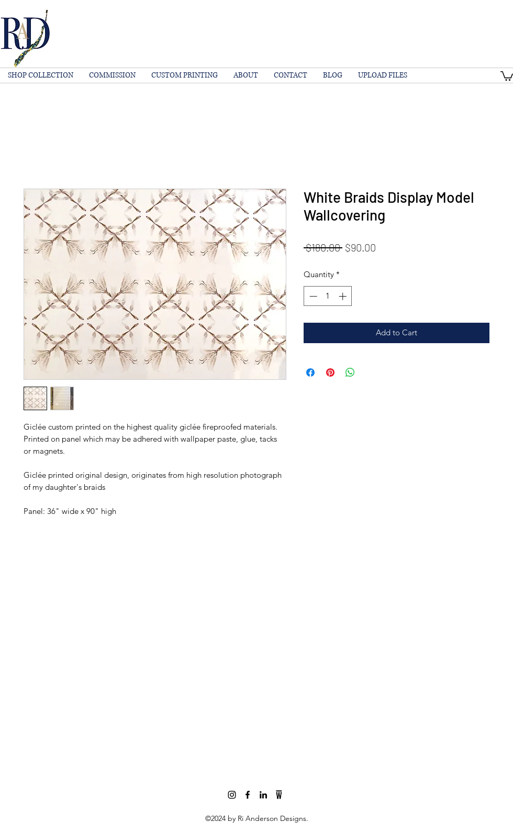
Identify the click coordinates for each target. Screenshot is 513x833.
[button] (506, 75)
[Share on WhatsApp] (350, 372)
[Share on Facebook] (310, 372)
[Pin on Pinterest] (330, 372)
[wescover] (279, 795)
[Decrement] (312, 296)
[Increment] (344, 296)
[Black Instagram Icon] (232, 795)
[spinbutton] (328, 296)
